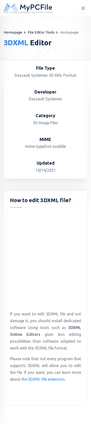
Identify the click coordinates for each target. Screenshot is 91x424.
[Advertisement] (45, 258)
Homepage (13, 32)
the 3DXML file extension (43, 379)
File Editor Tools (41, 32)
